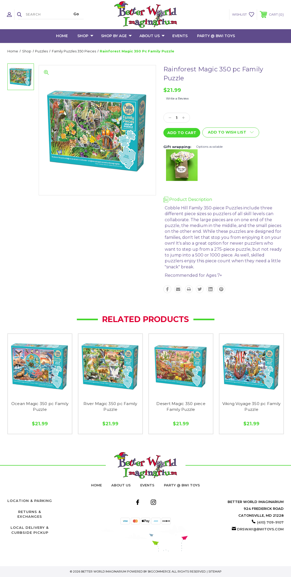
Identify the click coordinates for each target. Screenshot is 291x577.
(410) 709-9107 (270, 522)
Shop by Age (116, 36)
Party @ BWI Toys (216, 35)
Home (62, 35)
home (96, 485)
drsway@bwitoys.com (260, 529)
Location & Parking (29, 501)
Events (180, 35)
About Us (152, 36)
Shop (85, 36)
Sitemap (215, 571)
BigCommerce (159, 571)
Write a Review (177, 98)
